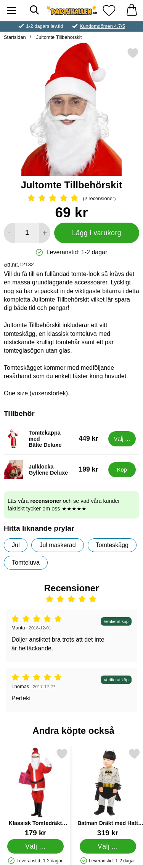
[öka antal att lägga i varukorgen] (44, 233)
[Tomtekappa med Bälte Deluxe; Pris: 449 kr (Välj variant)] (54, 438)
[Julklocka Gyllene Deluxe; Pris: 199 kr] (54, 469)
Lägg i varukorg (96, 233)
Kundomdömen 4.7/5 (102, 26)
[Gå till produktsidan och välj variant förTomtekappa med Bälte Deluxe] (122, 438)
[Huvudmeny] (11, 10)
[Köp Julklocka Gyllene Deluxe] (122, 469)
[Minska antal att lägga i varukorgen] (9, 233)
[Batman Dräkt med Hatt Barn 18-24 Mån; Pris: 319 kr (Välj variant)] (107, 792)
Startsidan (15, 37)
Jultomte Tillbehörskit (58, 37)
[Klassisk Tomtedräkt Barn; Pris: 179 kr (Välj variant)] (35, 792)
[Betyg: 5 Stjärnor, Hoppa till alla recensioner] (71, 198)
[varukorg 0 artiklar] (131, 10)
